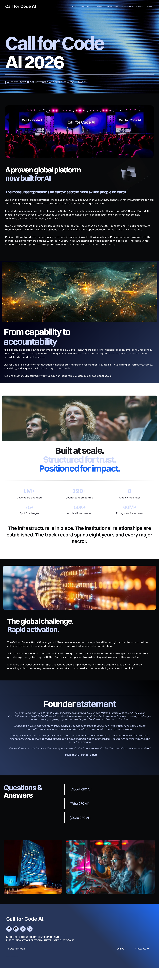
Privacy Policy (142, 949)
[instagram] (16, 929)
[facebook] (9, 929)
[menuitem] (73, 6)
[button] (109, 789)
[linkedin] (23, 929)
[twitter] (30, 929)
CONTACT (121, 949)
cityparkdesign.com (14, 956)
